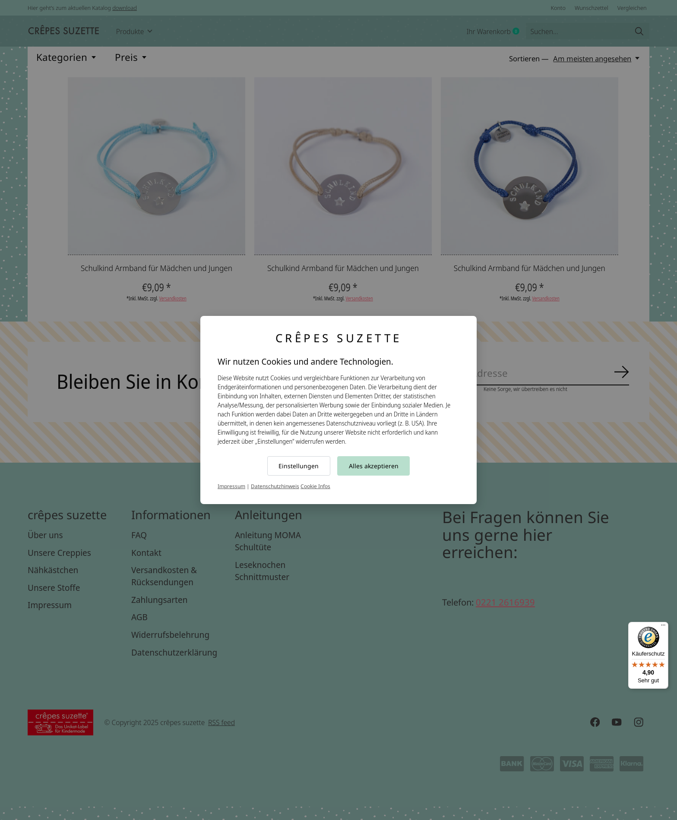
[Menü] (663, 627)
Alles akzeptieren (374, 466)
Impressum (231, 486)
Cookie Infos (315, 486)
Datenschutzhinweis (275, 486)
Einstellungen (298, 466)
